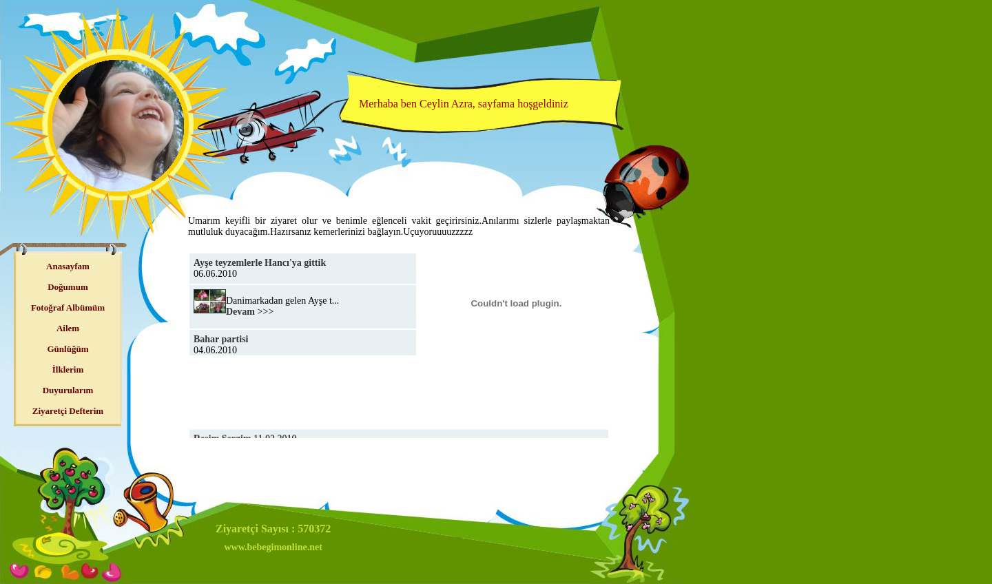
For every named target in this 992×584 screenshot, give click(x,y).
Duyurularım (68, 390)
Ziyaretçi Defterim (67, 411)
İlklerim (68, 369)
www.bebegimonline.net (273, 547)
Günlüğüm (68, 349)
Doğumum (68, 287)
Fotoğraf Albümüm (68, 307)
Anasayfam (68, 266)
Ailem (67, 328)
